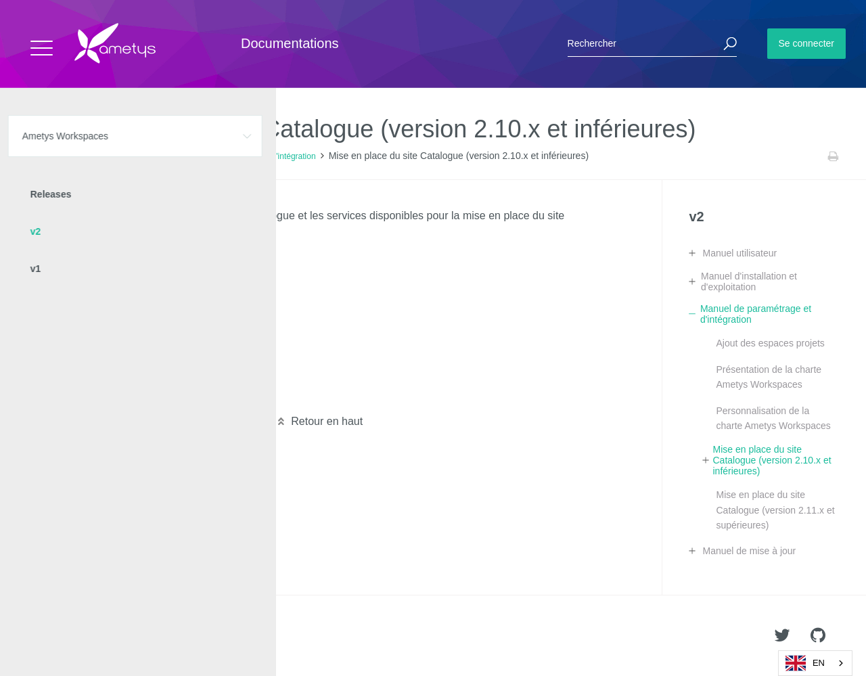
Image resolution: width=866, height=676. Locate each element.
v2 (157, 156)
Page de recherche (93, 349)
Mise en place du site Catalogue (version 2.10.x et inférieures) (771, 460)
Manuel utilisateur (739, 253)
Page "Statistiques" (93, 326)
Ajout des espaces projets (770, 343)
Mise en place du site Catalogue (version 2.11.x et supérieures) (775, 510)
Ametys (90, 636)
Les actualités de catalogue (113, 395)
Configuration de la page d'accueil (128, 280)
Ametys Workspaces (103, 156)
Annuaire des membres (103, 372)
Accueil (40, 156)
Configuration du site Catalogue (123, 257)
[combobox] (815, 663)
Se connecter (807, 43)
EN (805, 663)
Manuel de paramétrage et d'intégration (245, 156)
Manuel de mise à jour (749, 550)
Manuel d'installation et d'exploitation (749, 281)
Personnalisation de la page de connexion (147, 303)
